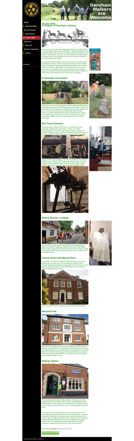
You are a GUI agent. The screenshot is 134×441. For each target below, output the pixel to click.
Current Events (29, 30)
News (26, 22)
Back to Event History (50, 433)
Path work (27, 45)
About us (27, 42)
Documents (26, 64)
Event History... (29, 34)
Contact (27, 53)
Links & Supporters (31, 49)
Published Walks (30, 26)
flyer (54, 429)
